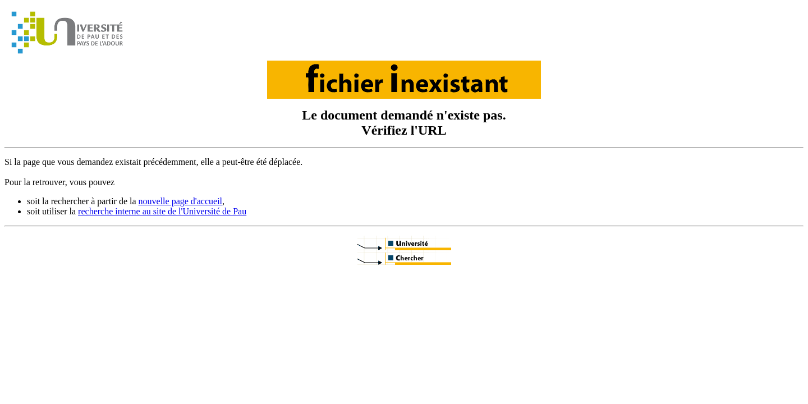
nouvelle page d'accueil (180, 201)
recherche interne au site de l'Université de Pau (162, 211)
